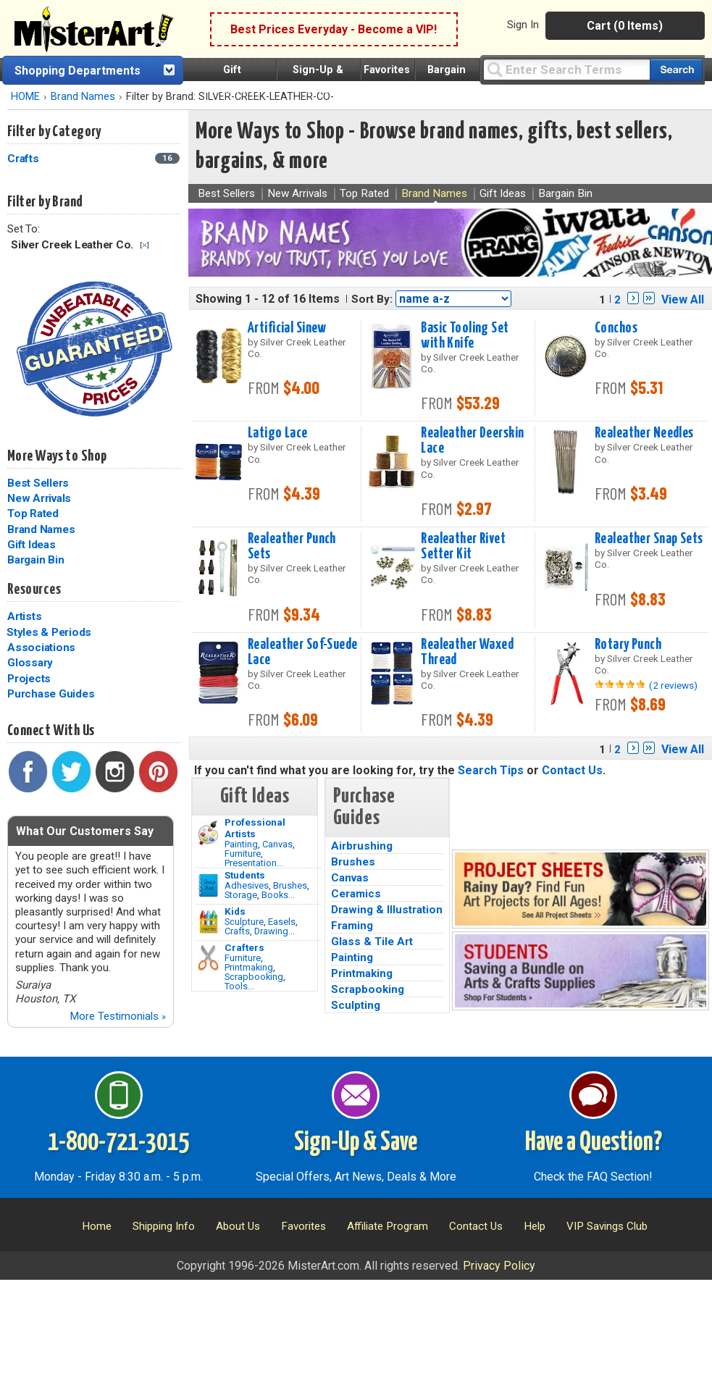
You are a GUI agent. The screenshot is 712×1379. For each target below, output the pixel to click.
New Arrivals (39, 498)
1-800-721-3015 (118, 1143)
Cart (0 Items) (625, 26)
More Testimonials (118, 1016)
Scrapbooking (254, 976)
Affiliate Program (387, 1226)
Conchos (616, 328)
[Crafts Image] (208, 922)
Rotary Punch (628, 644)
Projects (29, 678)
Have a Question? (593, 1143)
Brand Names (83, 97)
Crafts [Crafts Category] (24, 158)
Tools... (239, 986)
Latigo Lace (278, 433)
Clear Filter (144, 245)
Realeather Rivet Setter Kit (463, 546)
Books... (278, 894)
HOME (25, 97)
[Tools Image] (208, 958)
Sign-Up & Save (355, 1143)
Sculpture (244, 921)
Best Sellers (38, 483)
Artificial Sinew (287, 328)
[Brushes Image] (208, 886)
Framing (352, 925)
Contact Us (572, 770)
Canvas (277, 844)
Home (97, 1226)
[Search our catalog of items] (676, 70)
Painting (241, 844)
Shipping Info (164, 1226)
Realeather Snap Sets (649, 539)
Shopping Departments (77, 70)
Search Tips (491, 770)
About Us (238, 1226)
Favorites (387, 70)
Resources (34, 589)
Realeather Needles (644, 433)
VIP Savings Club (607, 1226)
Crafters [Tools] (244, 947)
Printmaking (249, 967)
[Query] (566, 69)
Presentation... (254, 863)
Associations (41, 647)
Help (534, 1226)
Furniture (243, 853)
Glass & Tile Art (372, 941)
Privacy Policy (499, 1266)
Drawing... (274, 931)
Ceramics (356, 893)
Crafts (237, 931)
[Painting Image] (208, 833)
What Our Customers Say (85, 831)
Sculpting (355, 1005)
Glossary (30, 662)
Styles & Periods (49, 632)
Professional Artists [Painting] (255, 827)
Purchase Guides (50, 693)
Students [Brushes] (245, 875)
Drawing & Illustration (387, 909)
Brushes (290, 885)
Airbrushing (362, 845)
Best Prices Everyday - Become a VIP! (333, 29)
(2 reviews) (673, 685)
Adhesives (247, 885)
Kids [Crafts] (235, 911)
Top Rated (33, 513)
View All (682, 299)
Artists (24, 616)
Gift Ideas (31, 544)
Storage (241, 894)
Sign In (523, 24)
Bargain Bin (35, 559)
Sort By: (372, 299)
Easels (282, 921)
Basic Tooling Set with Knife (464, 336)
